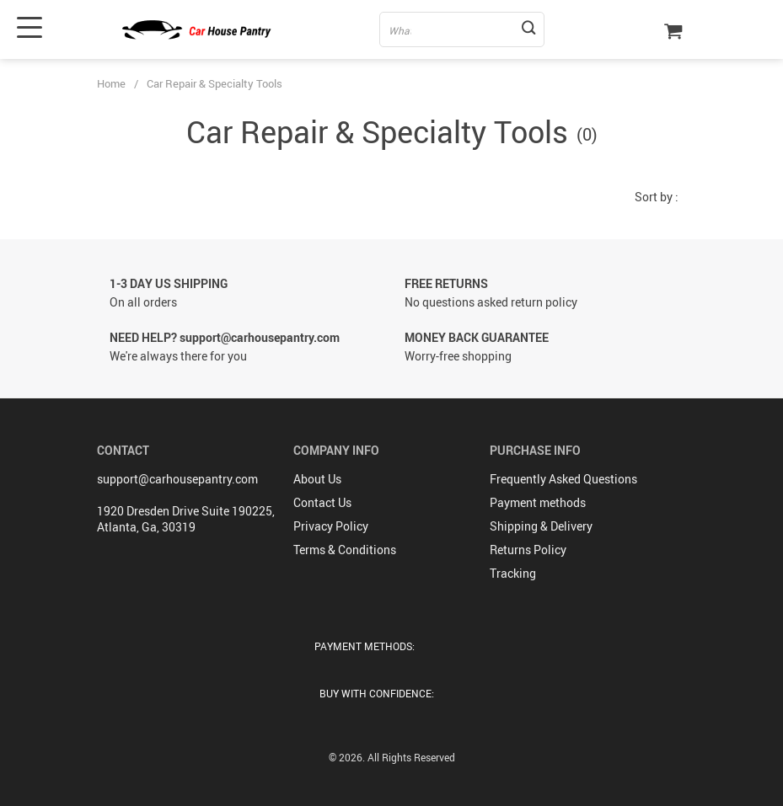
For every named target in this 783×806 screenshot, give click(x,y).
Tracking (513, 573)
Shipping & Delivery (541, 526)
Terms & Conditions (344, 550)
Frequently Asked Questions (563, 479)
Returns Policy (528, 550)
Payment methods (538, 502)
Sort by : (656, 197)
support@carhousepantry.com (177, 479)
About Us (317, 479)
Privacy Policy (330, 526)
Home (111, 83)
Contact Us (322, 502)
